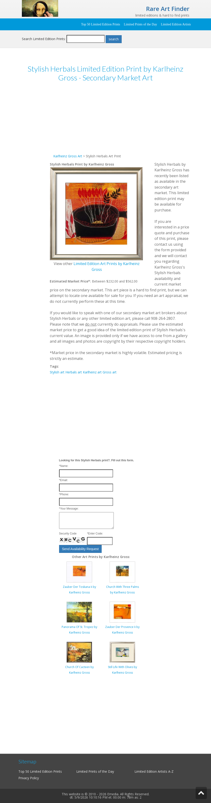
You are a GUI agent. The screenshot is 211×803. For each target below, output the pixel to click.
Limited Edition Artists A (152, 771)
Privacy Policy (28, 778)
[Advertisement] (119, 120)
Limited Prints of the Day (140, 24)
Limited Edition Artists (176, 24)
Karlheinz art (92, 372)
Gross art (110, 372)
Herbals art (73, 372)
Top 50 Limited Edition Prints (100, 24)
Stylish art (57, 372)
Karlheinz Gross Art (67, 156)
